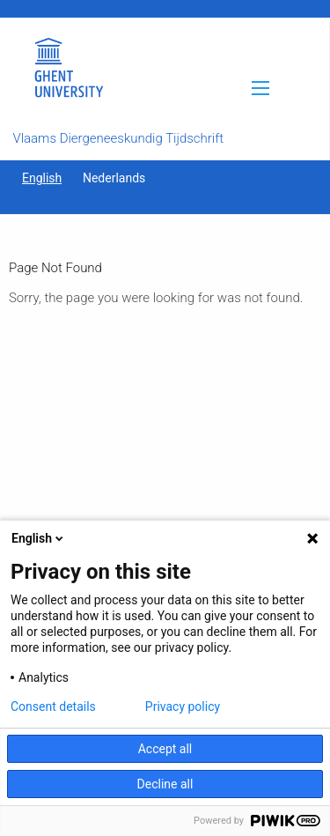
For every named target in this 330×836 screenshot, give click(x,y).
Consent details (53, 706)
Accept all (165, 749)
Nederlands (114, 178)
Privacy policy (182, 706)
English (42, 178)
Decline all (165, 784)
